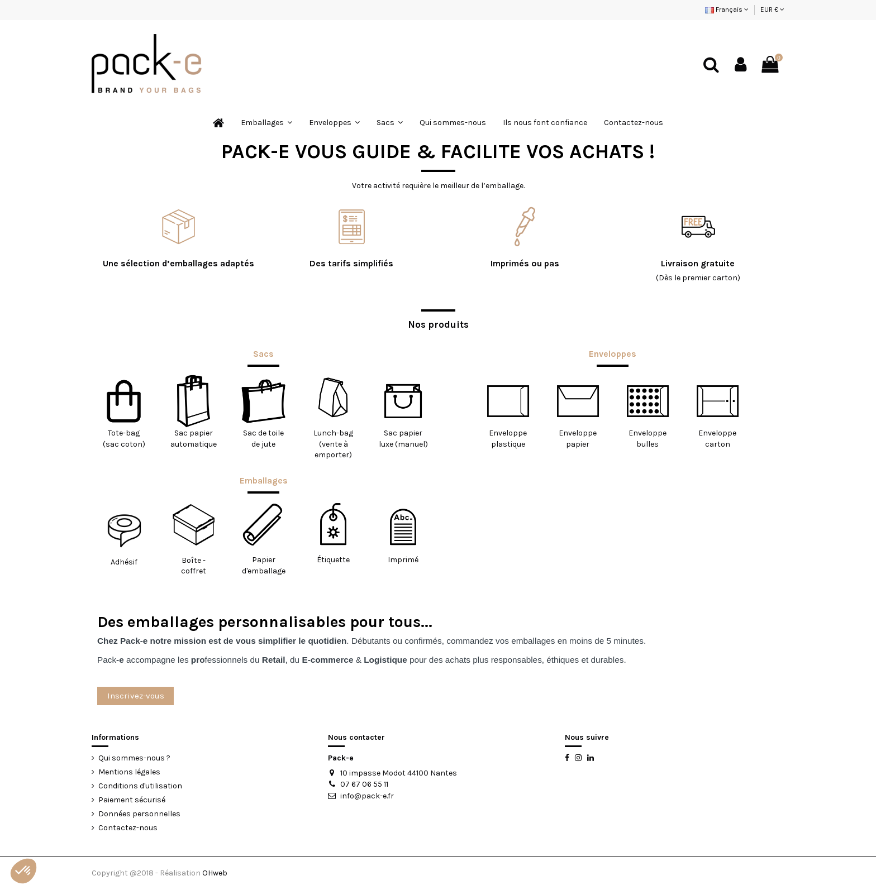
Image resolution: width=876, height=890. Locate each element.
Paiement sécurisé (131, 800)
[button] (23, 871)
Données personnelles (139, 814)
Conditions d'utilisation (140, 786)
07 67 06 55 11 (364, 784)
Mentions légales (129, 772)
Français (727, 9)
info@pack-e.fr (367, 796)
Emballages (264, 481)
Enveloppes (612, 354)
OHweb (214, 873)
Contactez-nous (128, 827)
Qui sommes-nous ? (134, 758)
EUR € (772, 9)
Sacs (263, 354)
